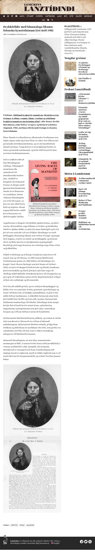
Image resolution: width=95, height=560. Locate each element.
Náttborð (50, 16)
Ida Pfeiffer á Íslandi (84, 79)
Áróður (88, 16)
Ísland (22, 525)
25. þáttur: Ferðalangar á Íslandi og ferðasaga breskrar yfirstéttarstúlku (85, 68)
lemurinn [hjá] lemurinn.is (38, 543)
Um (43, 20)
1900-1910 (14, 525)
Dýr (71, 16)
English (56, 543)
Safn (22, 16)
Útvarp (30, 16)
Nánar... (57, 541)
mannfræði (30, 525)
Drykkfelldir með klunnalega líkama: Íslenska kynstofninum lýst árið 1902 (28, 28)
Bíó (65, 16)
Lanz (59, 16)
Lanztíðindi (73, 26)
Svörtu (39, 16)
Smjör (79, 16)
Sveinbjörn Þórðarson (17, 34)
